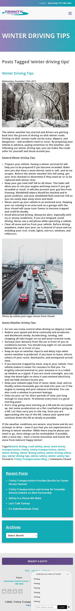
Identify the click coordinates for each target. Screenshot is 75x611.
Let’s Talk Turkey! (19, 503)
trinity (25, 449)
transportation (11, 449)
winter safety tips (58, 455)
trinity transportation (43, 449)
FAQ (27, 570)
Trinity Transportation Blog (30, 459)
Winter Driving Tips (17, 73)
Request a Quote (37, 561)
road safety (35, 446)
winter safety (39, 455)
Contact (42, 3)
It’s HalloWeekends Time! (23, 508)
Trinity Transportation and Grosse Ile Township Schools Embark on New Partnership (37, 491)
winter (61, 449)
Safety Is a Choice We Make (25, 498)
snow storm (58, 446)
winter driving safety (32, 452)
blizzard (13, 446)
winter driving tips (19, 455)
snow (46, 446)
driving (23, 446)
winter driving (10, 452)
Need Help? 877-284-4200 (59, 3)
